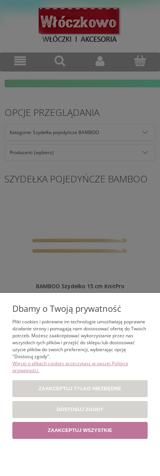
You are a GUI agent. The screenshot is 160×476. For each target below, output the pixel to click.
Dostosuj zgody (79, 409)
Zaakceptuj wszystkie (80, 430)
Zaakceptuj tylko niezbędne (80, 388)
